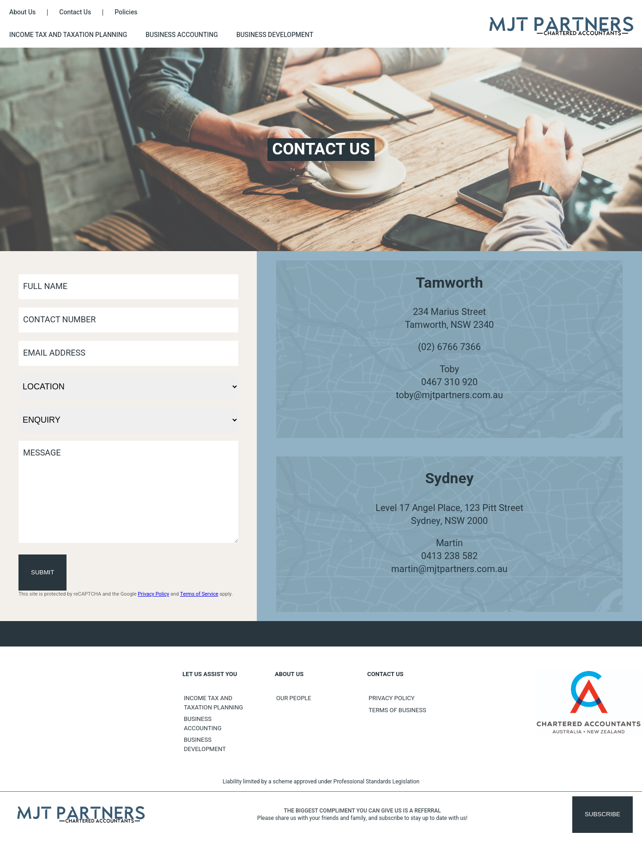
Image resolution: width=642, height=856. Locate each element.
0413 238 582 (449, 565)
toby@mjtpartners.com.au (449, 395)
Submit (42, 590)
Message (42, 453)
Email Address (54, 353)
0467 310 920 (449, 382)
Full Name (45, 286)
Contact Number (59, 320)
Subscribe (602, 832)
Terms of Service (199, 612)
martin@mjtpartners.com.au (449, 578)
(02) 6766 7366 (449, 347)
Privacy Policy (153, 612)
